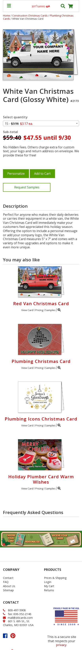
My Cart (49, 586)
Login (47, 582)
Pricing (39, 310)
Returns (49, 590)
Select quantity (15, 117)
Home (6, 15)
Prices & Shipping (55, 578)
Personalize (16, 173)
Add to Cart (42, 173)
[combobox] (41, 123)
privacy (61, 645)
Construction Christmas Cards (30, 15)
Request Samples (26, 187)
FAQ (5, 582)
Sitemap (8, 590)
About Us (9, 586)
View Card (27, 310)
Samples (50, 310)
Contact (8, 578)
